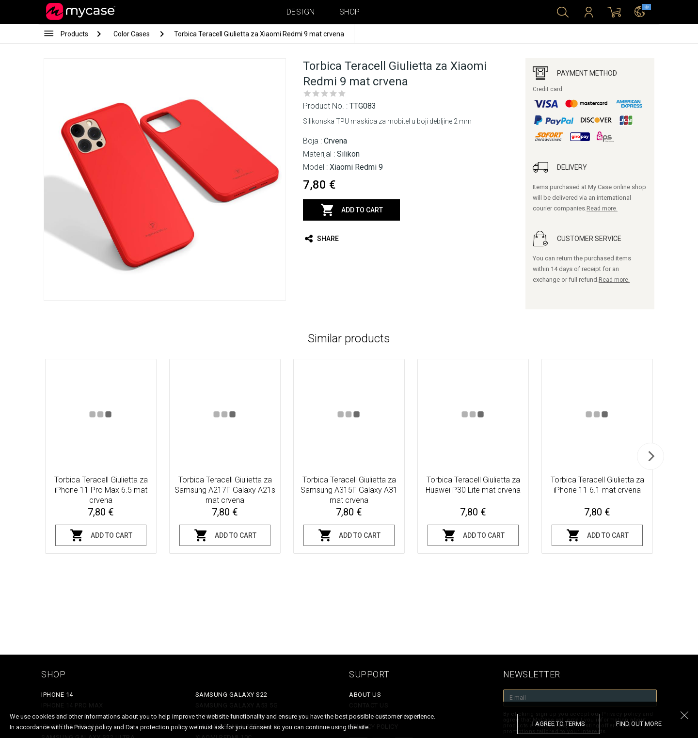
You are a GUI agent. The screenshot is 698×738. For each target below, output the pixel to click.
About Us (365, 694)
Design (300, 11)
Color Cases (132, 34)
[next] (650, 456)
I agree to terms (558, 723)
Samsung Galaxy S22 (231, 694)
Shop (349, 11)
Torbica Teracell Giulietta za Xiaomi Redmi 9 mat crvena (259, 34)
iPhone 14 (57, 694)
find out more (639, 723)
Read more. (602, 208)
